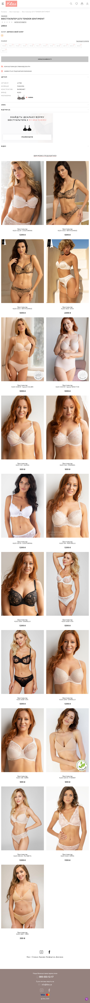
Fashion (4, 16)
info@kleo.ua (47, 985)
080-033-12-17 (46, 976)
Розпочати (27, 137)
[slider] (7, 22)
